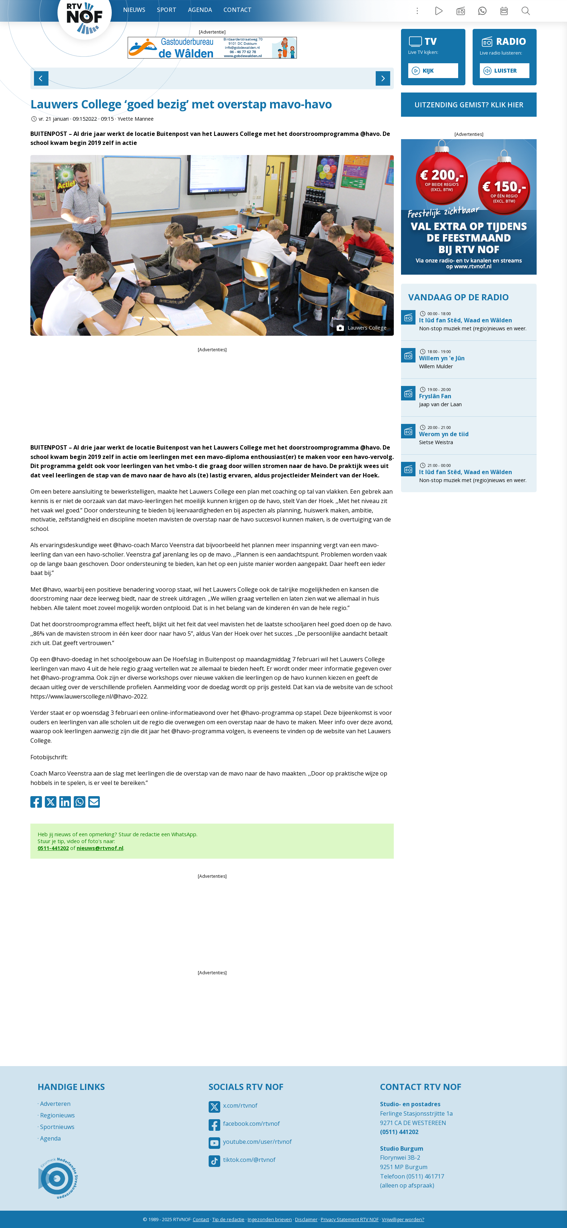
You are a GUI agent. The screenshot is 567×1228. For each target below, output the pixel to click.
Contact (237, 10)
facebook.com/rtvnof (251, 1124)
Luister (505, 70)
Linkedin (66, 802)
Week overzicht (504, 11)
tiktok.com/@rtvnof (249, 1160)
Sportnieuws (57, 1127)
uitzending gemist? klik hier (468, 105)
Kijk (428, 70)
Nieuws (134, 10)
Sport (166, 10)
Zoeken (526, 11)
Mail (95, 802)
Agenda (200, 10)
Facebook (37, 802)
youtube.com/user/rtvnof (257, 1142)
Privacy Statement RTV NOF (350, 1219)
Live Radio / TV (439, 11)
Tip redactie (482, 11)
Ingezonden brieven (270, 1219)
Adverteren (55, 1104)
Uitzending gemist (461, 11)
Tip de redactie (228, 1219)
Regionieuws (57, 1115)
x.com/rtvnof (240, 1105)
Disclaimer (306, 1219)
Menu (417, 11)
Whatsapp (81, 802)
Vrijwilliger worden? (403, 1219)
